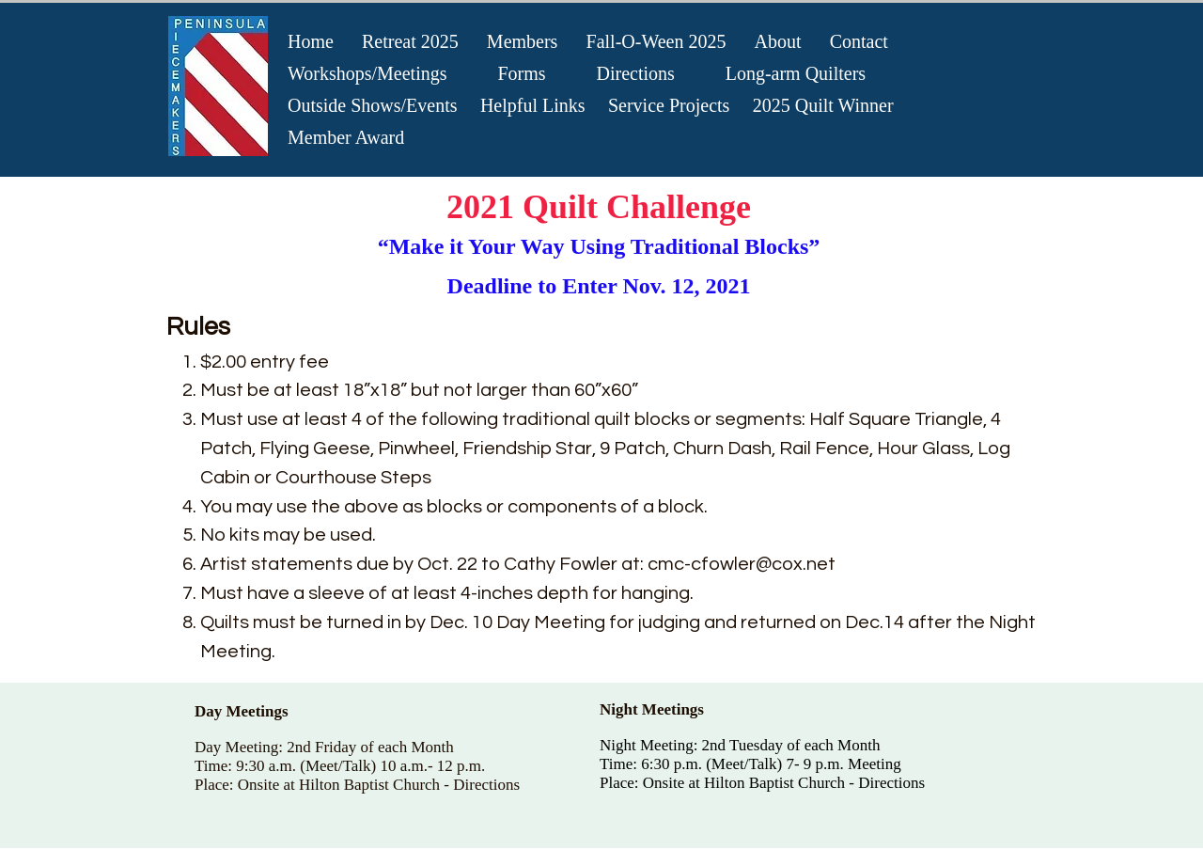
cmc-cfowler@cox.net (742, 564)
